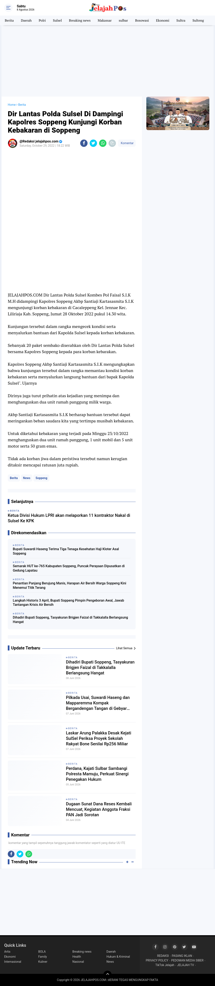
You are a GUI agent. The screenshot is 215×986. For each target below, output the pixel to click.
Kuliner (42, 961)
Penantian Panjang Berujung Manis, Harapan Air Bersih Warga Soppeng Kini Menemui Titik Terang (69, 585)
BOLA (42, 951)
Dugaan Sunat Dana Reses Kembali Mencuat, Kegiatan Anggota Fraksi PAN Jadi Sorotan (99, 809)
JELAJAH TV (185, 965)
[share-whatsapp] (102, 143)
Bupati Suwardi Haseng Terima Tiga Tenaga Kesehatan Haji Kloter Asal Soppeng (66, 551)
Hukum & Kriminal (118, 956)
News (26, 478)
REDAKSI (163, 955)
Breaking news (79, 20)
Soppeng (41, 478)
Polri (42, 20)
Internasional (12, 961)
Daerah (26, 20)
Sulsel (57, 20)
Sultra (180, 20)
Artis (7, 951)
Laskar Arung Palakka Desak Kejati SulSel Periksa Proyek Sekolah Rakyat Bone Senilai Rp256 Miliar (98, 738)
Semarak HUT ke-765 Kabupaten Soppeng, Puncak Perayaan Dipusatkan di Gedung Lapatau (69, 568)
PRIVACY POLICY (157, 960)
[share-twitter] (93, 143)
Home (12, 104)
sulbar (123, 20)
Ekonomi (162, 20)
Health (76, 956)
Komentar (127, 143)
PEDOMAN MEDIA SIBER (187, 960)
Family (42, 956)
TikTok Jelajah (164, 965)
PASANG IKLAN (182, 955)
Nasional (78, 961)
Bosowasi (142, 20)
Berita (9, 20)
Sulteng (198, 20)
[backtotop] (107, 975)
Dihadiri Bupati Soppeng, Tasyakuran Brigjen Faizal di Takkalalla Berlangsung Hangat (70, 619)
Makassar (104, 20)
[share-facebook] (84, 143)
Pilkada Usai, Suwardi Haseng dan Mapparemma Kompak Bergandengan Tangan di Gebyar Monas (98, 703)
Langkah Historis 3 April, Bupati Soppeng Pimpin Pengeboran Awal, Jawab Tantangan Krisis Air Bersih (68, 602)
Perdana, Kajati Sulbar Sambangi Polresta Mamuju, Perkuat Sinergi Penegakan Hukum (97, 774)
